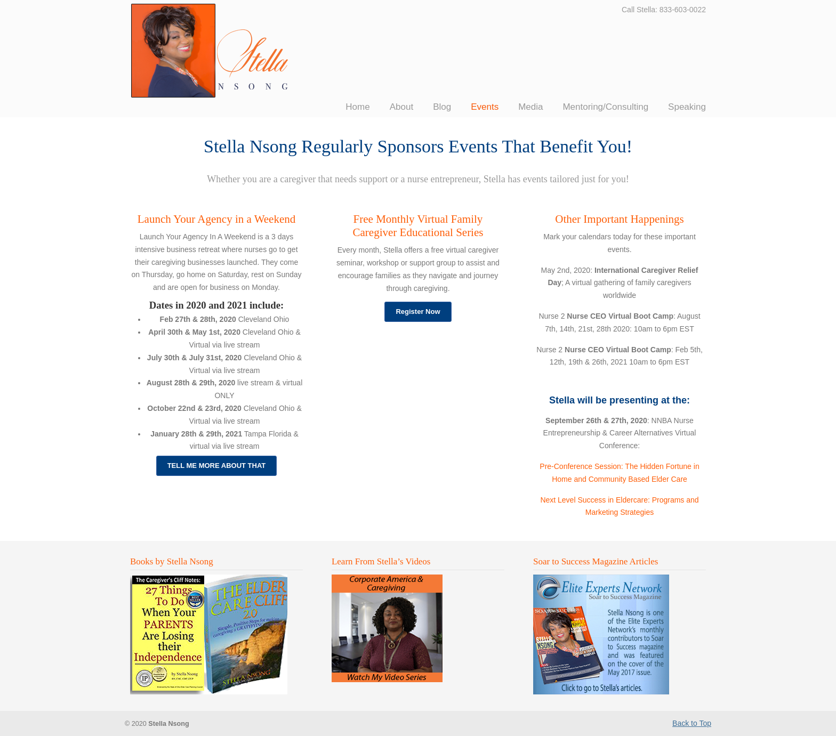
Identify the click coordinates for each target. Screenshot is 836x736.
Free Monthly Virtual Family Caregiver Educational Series (418, 226)
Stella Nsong (210, 50)
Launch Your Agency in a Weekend (217, 219)
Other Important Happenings (619, 219)
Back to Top (691, 723)
